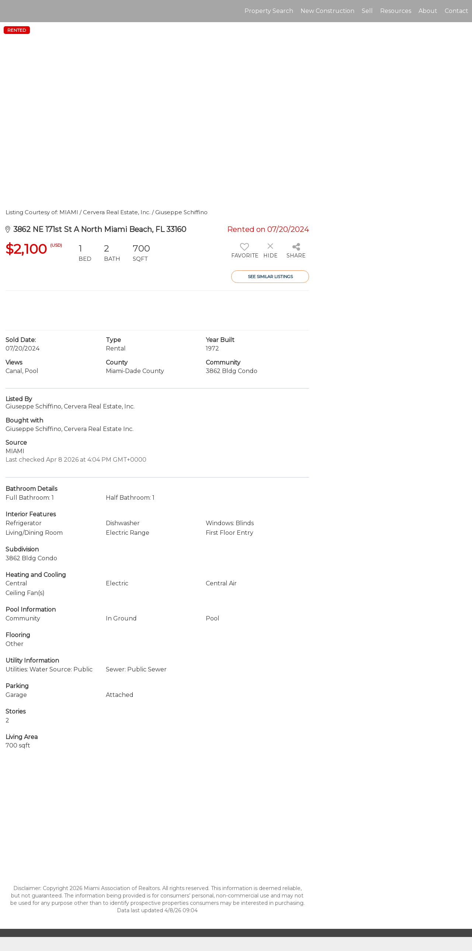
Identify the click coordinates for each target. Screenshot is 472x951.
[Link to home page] (9, 11)
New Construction (327, 10)
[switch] (244, 253)
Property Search (268, 10)
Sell (367, 10)
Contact (456, 10)
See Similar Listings (270, 276)
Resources (395, 10)
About (428, 10)
